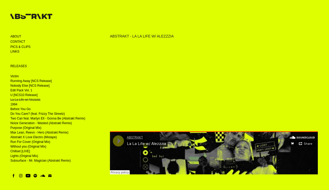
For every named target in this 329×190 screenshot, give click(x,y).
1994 (13, 104)
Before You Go (20, 109)
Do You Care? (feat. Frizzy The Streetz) (37, 114)
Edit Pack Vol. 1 (21, 90)
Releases (18, 66)
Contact (17, 41)
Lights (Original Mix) (24, 156)
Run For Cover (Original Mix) (30, 142)
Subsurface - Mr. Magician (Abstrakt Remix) (40, 160)
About (15, 36)
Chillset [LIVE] (20, 151)
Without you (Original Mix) (28, 146)
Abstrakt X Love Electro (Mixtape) (33, 137)
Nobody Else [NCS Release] (30, 85)
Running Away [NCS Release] (31, 81)
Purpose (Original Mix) (25, 128)
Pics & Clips (20, 47)
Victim (14, 76)
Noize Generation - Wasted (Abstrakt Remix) (41, 123)
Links (14, 51)
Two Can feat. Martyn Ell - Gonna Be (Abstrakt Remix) (47, 118)
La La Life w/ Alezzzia (25, 100)
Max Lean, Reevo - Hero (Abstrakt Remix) (39, 132)
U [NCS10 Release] (24, 95)
